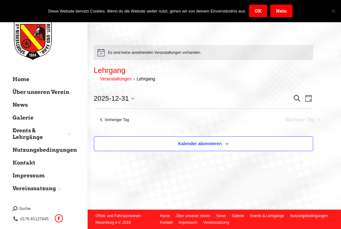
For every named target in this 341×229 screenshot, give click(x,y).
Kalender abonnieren (199, 143)
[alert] (203, 52)
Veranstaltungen (116, 78)
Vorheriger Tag (114, 120)
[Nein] (333, 11)
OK (258, 10)
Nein (281, 10)
